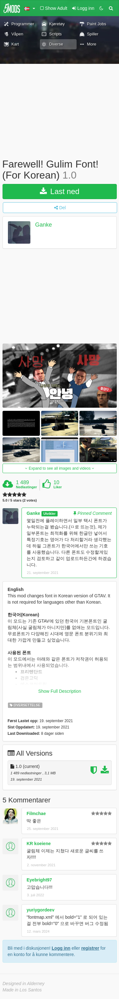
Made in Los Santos (22, 989)
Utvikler (49, 513)
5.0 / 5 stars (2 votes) (20, 500)
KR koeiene (39, 843)
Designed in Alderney (24, 983)
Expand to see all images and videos (59, 468)
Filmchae (36, 813)
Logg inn (61, 948)
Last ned (59, 191)
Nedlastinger (26, 487)
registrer (90, 948)
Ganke (43, 225)
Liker (57, 487)
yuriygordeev (40, 909)
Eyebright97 (39, 879)
